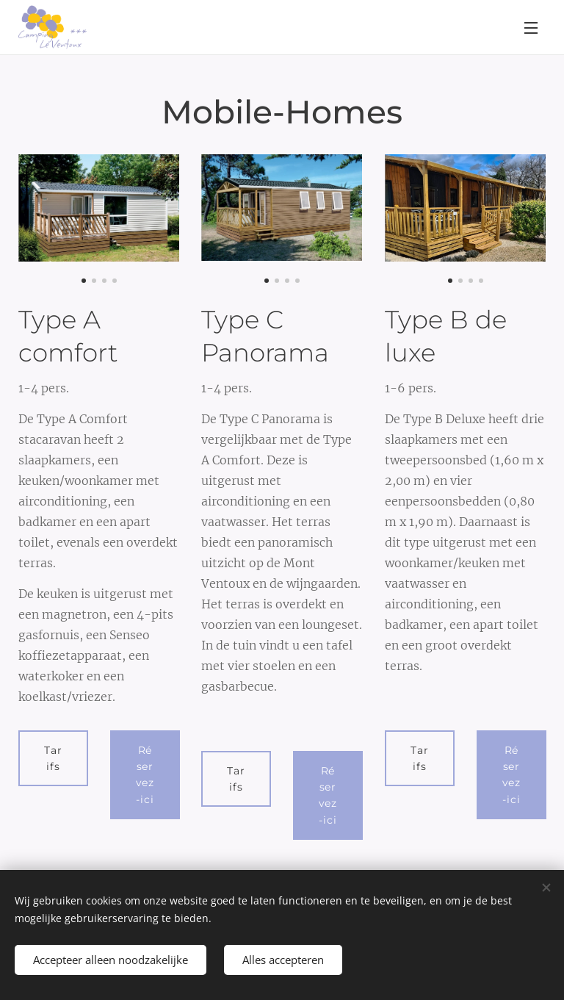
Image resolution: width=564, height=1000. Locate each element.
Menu (531, 28)
